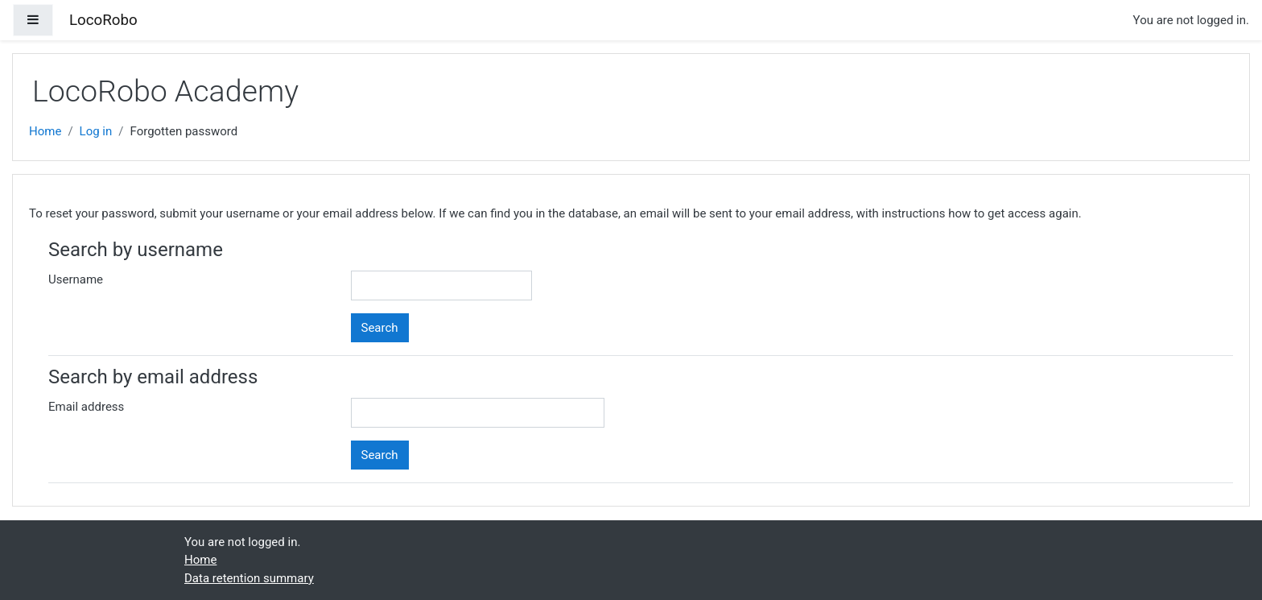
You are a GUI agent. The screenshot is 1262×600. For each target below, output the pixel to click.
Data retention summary (249, 578)
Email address (86, 406)
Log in (96, 131)
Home (45, 131)
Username (75, 279)
